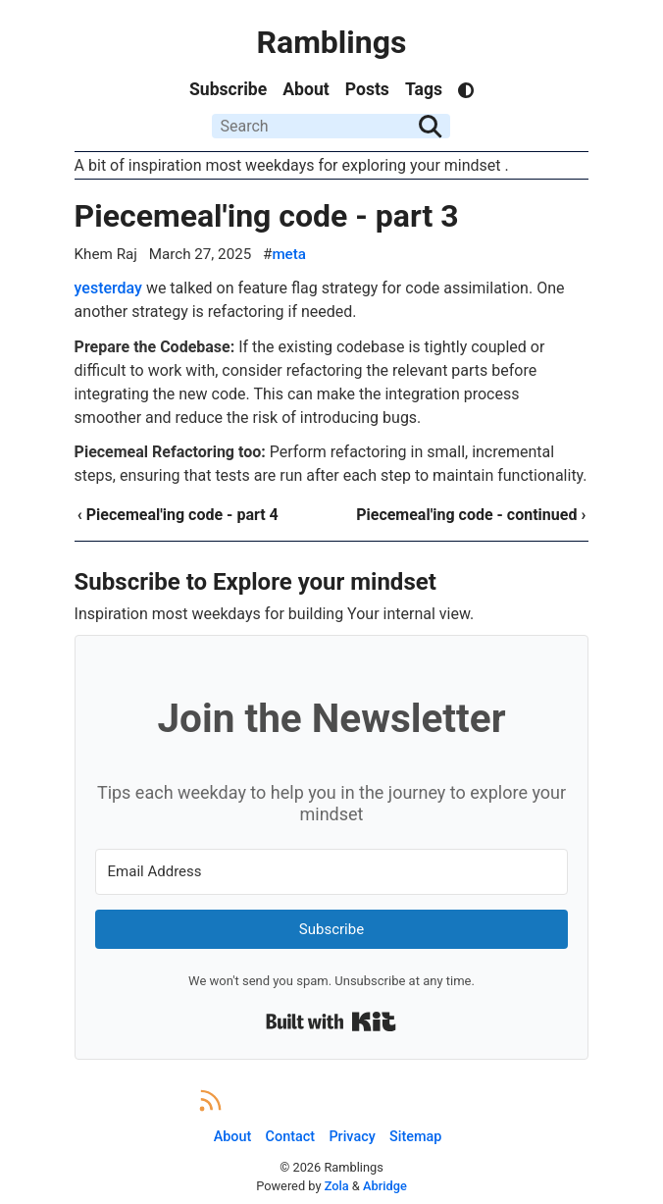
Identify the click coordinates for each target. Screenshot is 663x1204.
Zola (337, 1185)
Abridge (385, 1185)
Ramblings (332, 42)
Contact (290, 1136)
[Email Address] (332, 872)
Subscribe (228, 89)
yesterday (108, 288)
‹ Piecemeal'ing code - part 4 (178, 514)
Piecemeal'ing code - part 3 (267, 216)
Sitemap (415, 1136)
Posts (367, 89)
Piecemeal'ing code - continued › (471, 514)
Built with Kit (331, 1021)
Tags (423, 89)
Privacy (352, 1136)
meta (289, 254)
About (305, 89)
